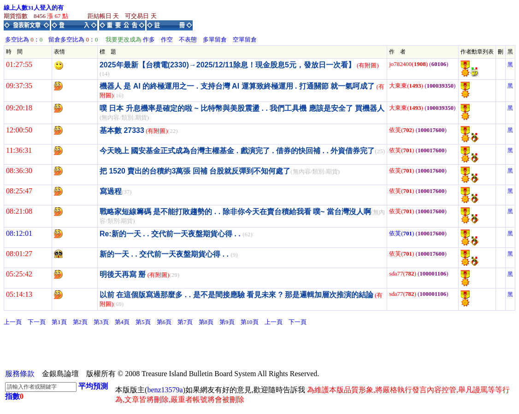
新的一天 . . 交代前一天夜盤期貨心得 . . (165, 254)
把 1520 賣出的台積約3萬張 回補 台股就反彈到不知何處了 (195, 171)
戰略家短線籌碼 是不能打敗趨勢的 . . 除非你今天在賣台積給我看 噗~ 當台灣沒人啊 (235, 212)
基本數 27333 (122, 130)
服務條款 (20, 374)
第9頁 (227, 321)
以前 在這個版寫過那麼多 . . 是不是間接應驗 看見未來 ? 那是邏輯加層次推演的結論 (236, 295)
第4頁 (122, 321)
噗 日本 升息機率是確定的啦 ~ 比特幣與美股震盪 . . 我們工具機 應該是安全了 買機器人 (242, 108)
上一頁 (13, 321)
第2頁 (80, 321)
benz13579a (165, 390)
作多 (149, 39)
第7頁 (185, 321)
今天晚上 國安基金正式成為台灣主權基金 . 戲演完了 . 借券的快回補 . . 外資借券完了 (237, 151)
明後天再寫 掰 (123, 274)
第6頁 (164, 321)
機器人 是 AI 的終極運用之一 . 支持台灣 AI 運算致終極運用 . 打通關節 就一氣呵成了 (237, 86)
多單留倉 (215, 39)
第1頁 (59, 321)
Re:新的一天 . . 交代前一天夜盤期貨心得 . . (171, 234)
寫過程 (111, 191)
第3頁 (101, 321)
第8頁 (206, 321)
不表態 (188, 39)
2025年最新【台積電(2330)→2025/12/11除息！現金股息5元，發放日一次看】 (227, 65)
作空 (167, 39)
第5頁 (143, 321)
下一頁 (37, 321)
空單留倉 (245, 39)
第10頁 (250, 321)
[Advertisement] (171, 347)
